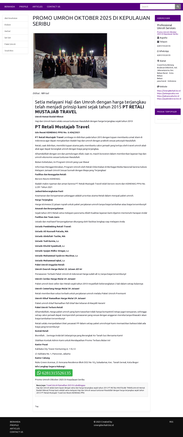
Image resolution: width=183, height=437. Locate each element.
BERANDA (9, 6)
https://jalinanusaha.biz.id (168, 96)
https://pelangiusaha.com (168, 93)
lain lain (8, 38)
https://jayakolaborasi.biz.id (169, 99)
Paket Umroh (10, 44)
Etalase (8, 25)
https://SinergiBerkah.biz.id (168, 91)
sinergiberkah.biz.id (104, 425)
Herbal (7, 31)
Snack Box (9, 51)
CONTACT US (53, 6)
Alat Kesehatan (11, 18)
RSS (171, 421)
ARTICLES (38, 6)
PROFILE (23, 6)
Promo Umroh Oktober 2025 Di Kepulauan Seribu (167, 33)
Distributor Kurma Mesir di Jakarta (167, 119)
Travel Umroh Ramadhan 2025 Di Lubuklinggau (65, 385)
